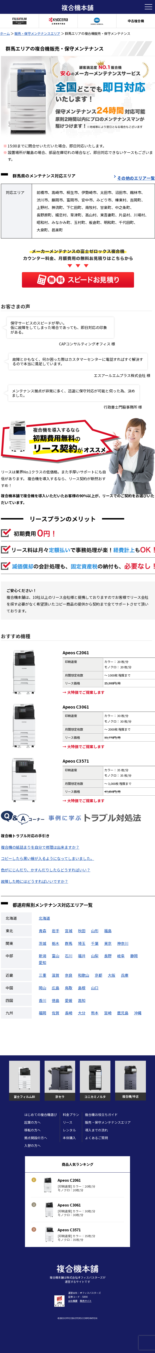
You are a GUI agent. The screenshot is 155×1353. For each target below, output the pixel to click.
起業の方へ (32, 1122)
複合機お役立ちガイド (101, 1114)
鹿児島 (122, 1013)
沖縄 (137, 1013)
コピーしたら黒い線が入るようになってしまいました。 (47, 858)
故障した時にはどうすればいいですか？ (34, 881)
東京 (108, 943)
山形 (95, 930)
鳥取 (68, 988)
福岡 (42, 1013)
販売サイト (86, 1300)
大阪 (111, 975)
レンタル (69, 1130)
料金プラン (71, 1114)
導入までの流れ (96, 1130)
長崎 (68, 1013)
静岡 (134, 955)
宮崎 (108, 1013)
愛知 (42, 962)
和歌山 (83, 975)
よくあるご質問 (96, 1137)
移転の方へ (32, 1130)
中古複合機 (136, 20)
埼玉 (81, 943)
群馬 (68, 943)
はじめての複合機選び (40, 1114)
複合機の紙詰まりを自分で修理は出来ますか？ (40, 847)
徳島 (55, 1000)
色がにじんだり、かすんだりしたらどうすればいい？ (45, 870)
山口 (95, 988)
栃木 (55, 943)
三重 (42, 975)
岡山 (42, 988)
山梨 (95, 955)
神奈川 (122, 943)
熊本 (95, 1013)
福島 (108, 930)
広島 (55, 988)
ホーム (5, 33)
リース (67, 1122)
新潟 (42, 955)
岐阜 (121, 955)
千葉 (95, 943)
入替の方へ (32, 1145)
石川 (68, 955)
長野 (108, 955)
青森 (42, 930)
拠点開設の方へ (35, 1137)
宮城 (68, 930)
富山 (55, 955)
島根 (81, 988)
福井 (81, 955)
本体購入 (69, 1137)
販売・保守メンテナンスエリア (37, 33)
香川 (42, 1000)
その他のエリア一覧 (136, 178)
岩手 (55, 930)
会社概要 (73, 1300)
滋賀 (55, 975)
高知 (81, 1000)
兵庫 (124, 975)
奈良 (68, 975)
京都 (98, 975)
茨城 (42, 943)
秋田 (81, 930)
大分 (81, 1013)
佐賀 (55, 1013)
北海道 (44, 918)
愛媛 (68, 1000)
